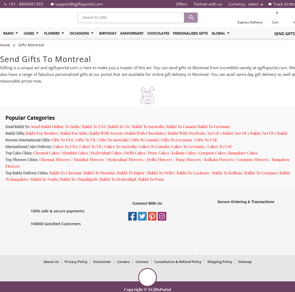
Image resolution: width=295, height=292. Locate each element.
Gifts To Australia (113, 139)
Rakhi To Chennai (65, 172)
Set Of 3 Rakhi (247, 133)
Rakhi (11, 33)
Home (5, 45)
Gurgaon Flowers (253, 159)
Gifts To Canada (145, 139)
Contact (142, 261)
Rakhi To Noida (44, 179)
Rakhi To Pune (151, 179)
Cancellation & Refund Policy (177, 261)
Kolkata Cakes (183, 152)
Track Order (284, 4)
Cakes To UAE (220, 146)
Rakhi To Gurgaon (261, 172)
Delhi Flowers (159, 159)
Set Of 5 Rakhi (275, 133)
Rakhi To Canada (181, 126)
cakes (32, 33)
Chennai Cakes (46, 152)
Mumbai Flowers (89, 159)
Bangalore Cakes (243, 152)
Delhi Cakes (135, 152)
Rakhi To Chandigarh (79, 179)
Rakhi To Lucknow (193, 172)
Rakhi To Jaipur (131, 172)
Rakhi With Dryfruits (186, 133)
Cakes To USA (65, 146)
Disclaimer (102, 261)
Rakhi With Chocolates (145, 133)
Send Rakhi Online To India (55, 126)
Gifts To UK (85, 139)
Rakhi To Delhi (161, 172)
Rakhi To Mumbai (99, 172)
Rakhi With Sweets (106, 133)
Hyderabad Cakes (106, 152)
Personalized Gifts (190, 33)
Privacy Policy (76, 261)
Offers (181, 4)
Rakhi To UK (119, 126)
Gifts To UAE (206, 139)
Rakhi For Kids (74, 133)
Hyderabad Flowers (125, 159)
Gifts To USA (62, 139)
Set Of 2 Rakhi (220, 133)
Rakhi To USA (94, 126)
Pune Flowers (188, 159)
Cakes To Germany (188, 146)
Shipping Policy (219, 261)
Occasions (82, 33)
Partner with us (208, 4)
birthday (107, 33)
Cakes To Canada (154, 146)
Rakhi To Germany (214, 126)
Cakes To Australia (120, 146)
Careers (123, 261)
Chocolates (158, 33)
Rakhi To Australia (148, 126)
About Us (51, 261)
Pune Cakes (158, 152)
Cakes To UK (90, 146)
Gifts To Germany (177, 139)
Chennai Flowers (54, 159)
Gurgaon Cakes (212, 152)
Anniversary (132, 33)
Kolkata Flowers (219, 159)
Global (221, 33)
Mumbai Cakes (75, 152)
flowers (55, 33)
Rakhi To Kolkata (227, 172)
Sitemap (245, 261)
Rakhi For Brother (42, 133)
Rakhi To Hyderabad (118, 179)
